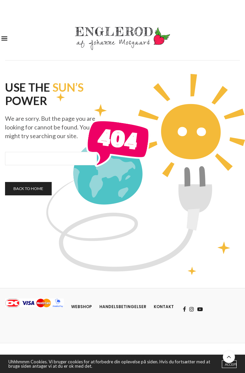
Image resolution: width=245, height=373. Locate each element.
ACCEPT (231, 365)
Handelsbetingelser (122, 306)
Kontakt (164, 306)
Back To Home (28, 188)
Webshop (81, 306)
